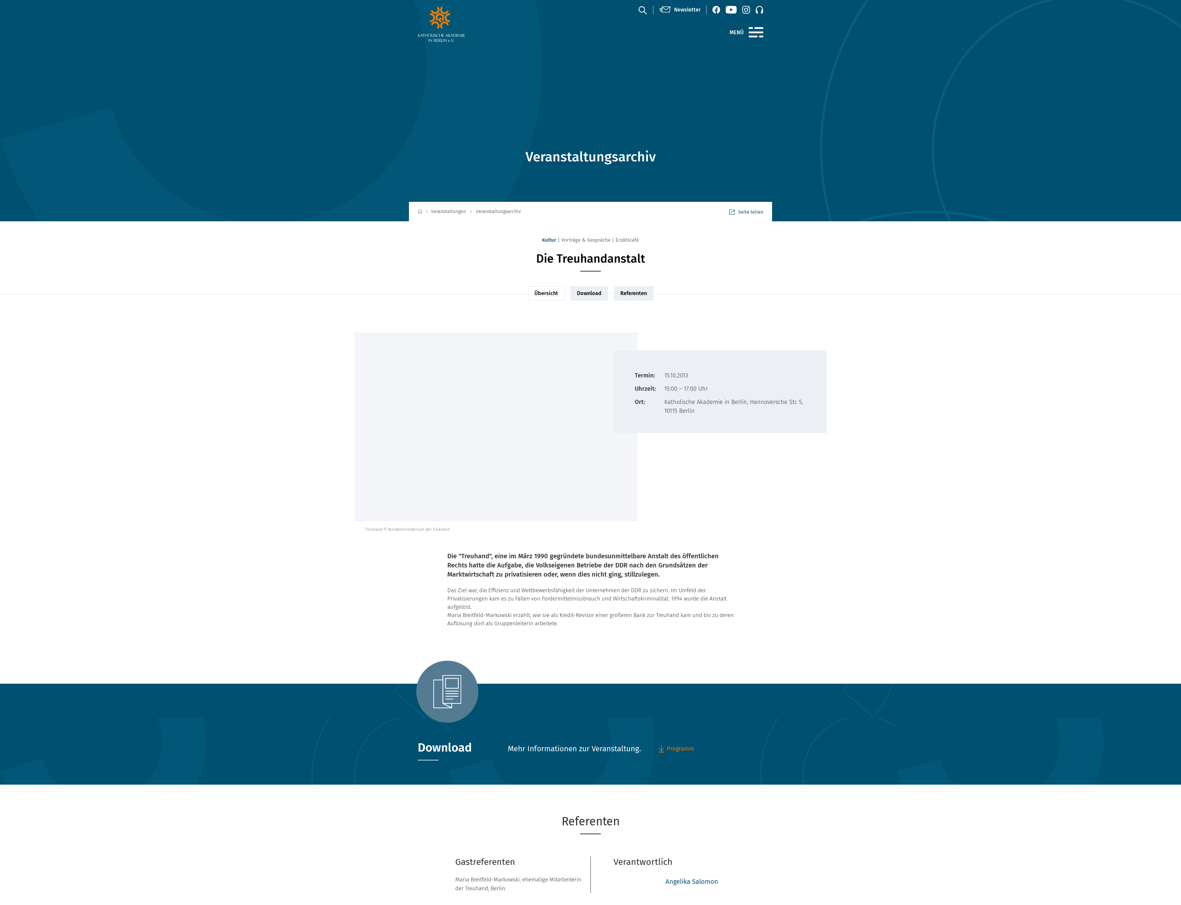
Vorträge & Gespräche (586, 240)
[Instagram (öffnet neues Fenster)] (746, 10)
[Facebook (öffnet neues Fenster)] (716, 10)
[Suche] (642, 10)
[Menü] (756, 32)
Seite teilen (746, 212)
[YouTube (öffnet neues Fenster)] (731, 10)
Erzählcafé (627, 240)
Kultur (549, 240)
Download (589, 293)
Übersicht (546, 293)
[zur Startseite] (455, 24)
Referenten (633, 293)
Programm (676, 748)
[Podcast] (759, 10)
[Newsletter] (680, 10)
